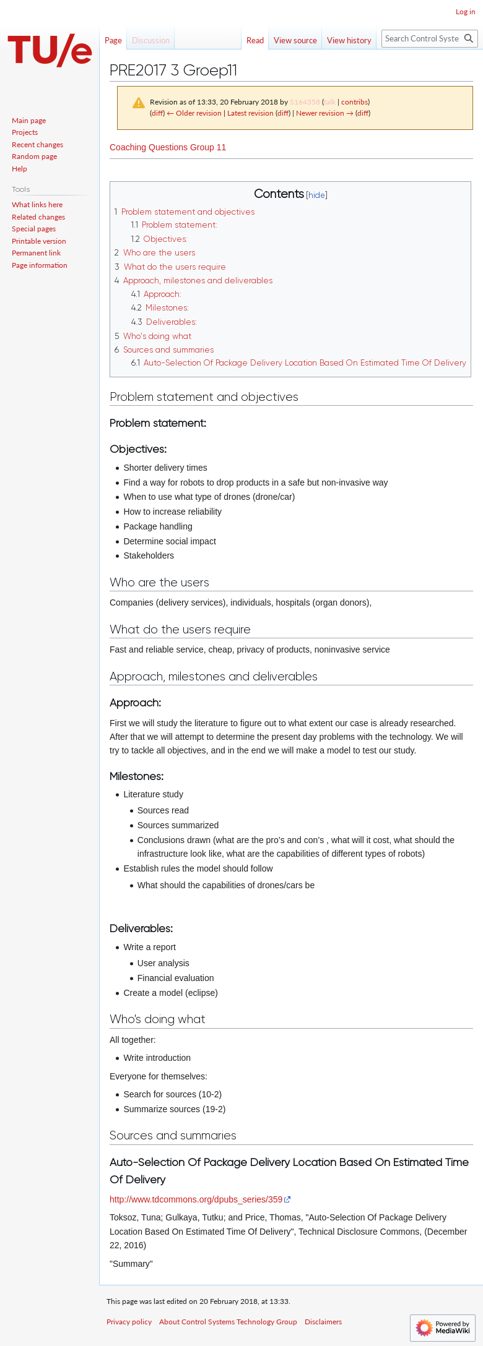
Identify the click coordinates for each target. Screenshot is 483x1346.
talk (330, 101)
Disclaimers (323, 1321)
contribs (354, 101)
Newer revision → (325, 113)
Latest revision (250, 113)
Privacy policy (129, 1321)
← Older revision (194, 113)
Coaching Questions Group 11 (168, 147)
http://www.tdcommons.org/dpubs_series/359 (196, 1199)
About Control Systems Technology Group (228, 1321)
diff (157, 113)
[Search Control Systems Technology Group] (429, 39)
